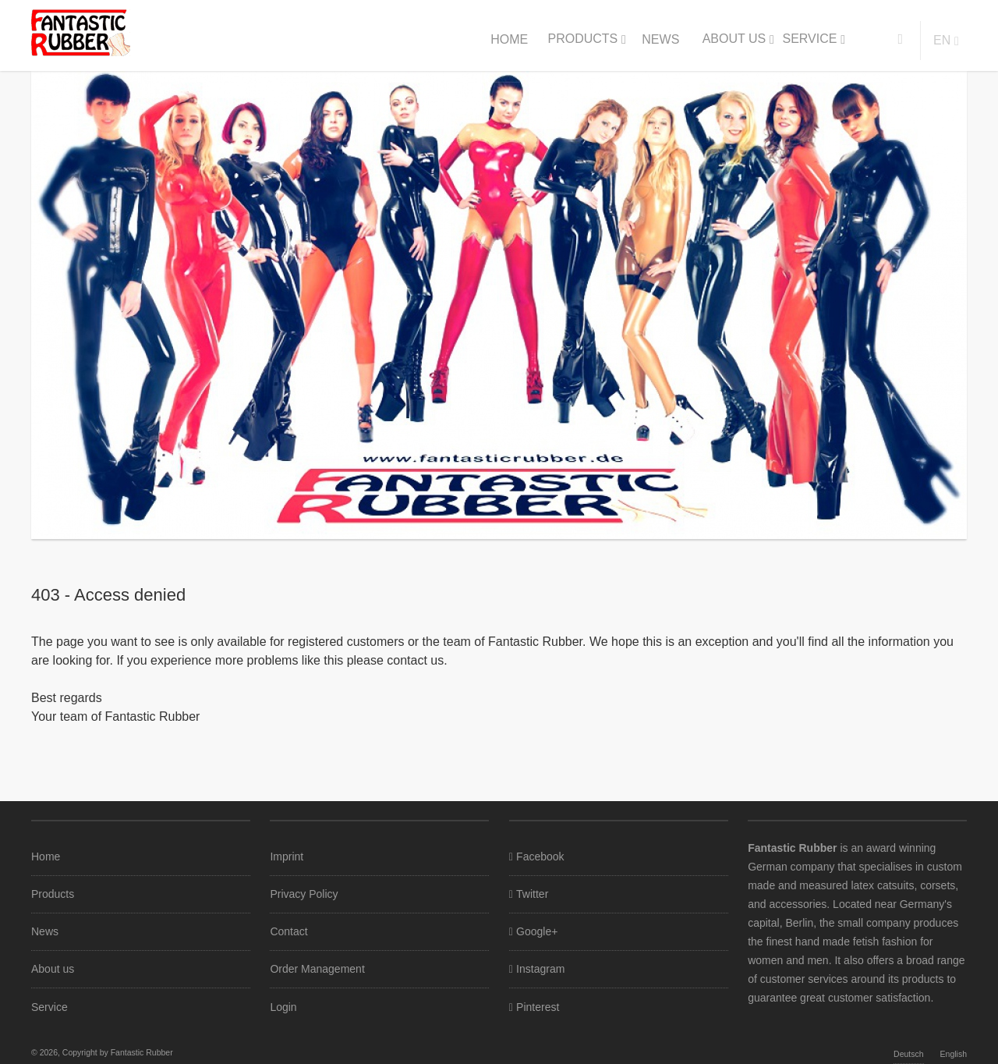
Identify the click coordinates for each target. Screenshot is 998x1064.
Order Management (317, 969)
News (660, 39)
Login (283, 1007)
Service (809, 38)
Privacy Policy (304, 894)
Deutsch (909, 1054)
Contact (288, 931)
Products (582, 38)
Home (509, 39)
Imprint (286, 856)
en (941, 40)
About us (734, 38)
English (953, 1054)
